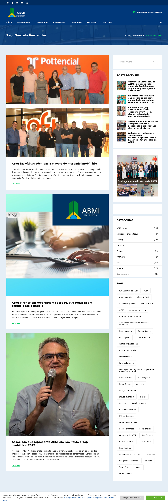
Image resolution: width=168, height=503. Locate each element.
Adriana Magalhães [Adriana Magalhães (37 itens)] (127, 303)
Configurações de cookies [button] (132, 497)
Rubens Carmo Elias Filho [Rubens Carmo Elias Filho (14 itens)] (130, 454)
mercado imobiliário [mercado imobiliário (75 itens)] (127, 409)
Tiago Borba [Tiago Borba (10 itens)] (124, 467)
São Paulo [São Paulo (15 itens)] (148, 460)
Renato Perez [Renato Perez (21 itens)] (146, 441)
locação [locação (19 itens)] (143, 396)
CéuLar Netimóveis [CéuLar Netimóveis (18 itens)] (127, 350)
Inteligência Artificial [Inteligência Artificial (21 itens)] (127, 390)
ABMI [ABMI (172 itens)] (146, 290)
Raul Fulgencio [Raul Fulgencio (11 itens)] (148, 435)
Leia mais (16, 184)
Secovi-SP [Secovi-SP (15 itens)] (150, 454)
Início (9, 22)
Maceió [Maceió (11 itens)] (122, 403)
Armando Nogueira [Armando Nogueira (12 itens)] (137, 310)
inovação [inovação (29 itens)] (140, 384)
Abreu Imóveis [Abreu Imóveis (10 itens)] (143, 297)
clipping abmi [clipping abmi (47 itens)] (124, 337)
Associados (59, 22)
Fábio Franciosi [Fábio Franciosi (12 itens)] (125, 377)
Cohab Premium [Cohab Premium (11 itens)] (143, 337)
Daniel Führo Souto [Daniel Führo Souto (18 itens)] (127, 356)
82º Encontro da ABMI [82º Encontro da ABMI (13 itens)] (128, 290)
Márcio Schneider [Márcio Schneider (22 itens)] (126, 416)
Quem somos (23, 22)
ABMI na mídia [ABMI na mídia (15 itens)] (125, 297)
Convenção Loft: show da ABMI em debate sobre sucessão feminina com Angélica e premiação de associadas (141, 86)
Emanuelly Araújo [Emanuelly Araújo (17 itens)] (126, 363)
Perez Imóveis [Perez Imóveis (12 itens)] (145, 428)
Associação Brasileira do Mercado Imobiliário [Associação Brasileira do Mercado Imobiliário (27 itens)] (134, 323)
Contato (107, 22)
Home (127, 35)
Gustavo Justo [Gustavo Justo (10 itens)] (144, 377)
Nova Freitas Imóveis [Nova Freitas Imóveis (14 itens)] (128, 422)
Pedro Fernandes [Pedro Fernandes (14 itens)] (126, 428)
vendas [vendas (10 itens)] (138, 467)
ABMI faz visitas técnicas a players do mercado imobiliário (54, 163)
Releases (120, 268)
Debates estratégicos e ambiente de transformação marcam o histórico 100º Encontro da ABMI (142, 137)
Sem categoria (123, 274)
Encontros (42, 22)
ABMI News (77, 22)
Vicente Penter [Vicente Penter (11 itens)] (125, 473)
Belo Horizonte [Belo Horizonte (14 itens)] (125, 331)
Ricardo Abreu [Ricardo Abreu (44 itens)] (125, 448)
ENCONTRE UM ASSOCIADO (149, 12)
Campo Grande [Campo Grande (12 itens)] (144, 331)
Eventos (120, 251)
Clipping (120, 239)
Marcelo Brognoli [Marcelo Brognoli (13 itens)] (138, 403)
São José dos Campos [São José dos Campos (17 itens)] (128, 460)
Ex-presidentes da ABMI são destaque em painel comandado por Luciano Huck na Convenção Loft (141, 99)
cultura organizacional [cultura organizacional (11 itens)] (128, 343)
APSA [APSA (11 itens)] (121, 310)
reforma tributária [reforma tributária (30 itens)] (127, 441)
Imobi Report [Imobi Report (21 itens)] (125, 384)
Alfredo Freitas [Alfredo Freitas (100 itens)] (147, 303)
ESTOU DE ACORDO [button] (155, 497)
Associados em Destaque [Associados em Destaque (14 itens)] (130, 316)
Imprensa (91, 22)
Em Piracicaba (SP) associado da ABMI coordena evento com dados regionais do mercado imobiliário (140, 112)
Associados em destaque (127, 234)
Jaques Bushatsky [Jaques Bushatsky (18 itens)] (126, 396)
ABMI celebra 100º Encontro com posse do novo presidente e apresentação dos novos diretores (143, 124)
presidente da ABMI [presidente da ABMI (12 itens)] (127, 435)
